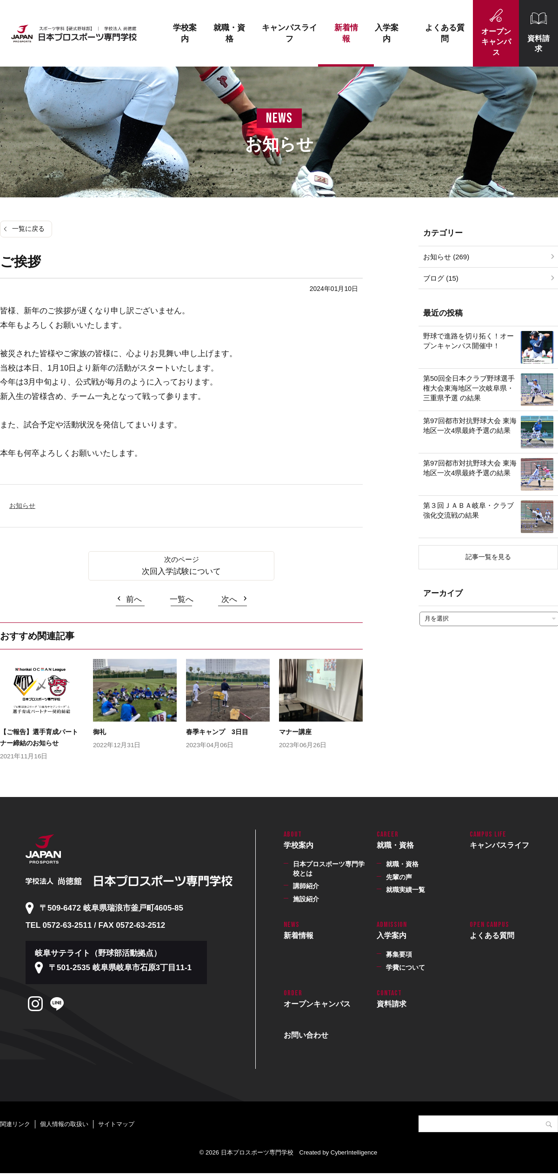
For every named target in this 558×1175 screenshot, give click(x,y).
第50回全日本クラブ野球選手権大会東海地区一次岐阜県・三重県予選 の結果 (469, 388)
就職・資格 (229, 33)
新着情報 (346, 33)
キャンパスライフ (289, 33)
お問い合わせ (306, 1035)
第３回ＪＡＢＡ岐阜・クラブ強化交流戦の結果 (468, 510)
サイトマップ (116, 1124)
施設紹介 (306, 899)
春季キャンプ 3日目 (217, 732)
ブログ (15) (440, 278)
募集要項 (399, 954)
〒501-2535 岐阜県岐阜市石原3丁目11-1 (120, 967)
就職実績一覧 (405, 889)
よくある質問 (445, 33)
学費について (405, 967)
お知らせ (22, 505)
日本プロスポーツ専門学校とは (329, 868)
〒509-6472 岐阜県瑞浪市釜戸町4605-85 (111, 908)
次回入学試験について (181, 571)
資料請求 (538, 43)
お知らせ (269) (446, 257)
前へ (134, 599)
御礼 (99, 732)
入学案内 (387, 33)
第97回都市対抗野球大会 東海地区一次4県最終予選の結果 (470, 425)
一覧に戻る (28, 228)
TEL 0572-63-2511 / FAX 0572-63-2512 (95, 925)
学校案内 (185, 33)
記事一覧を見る (488, 556)
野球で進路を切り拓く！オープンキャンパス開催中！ (468, 341)
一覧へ (181, 599)
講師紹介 (306, 886)
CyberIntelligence (354, 1152)
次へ (229, 599)
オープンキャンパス (496, 41)
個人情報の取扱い (64, 1124)
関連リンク (15, 1124)
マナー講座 (295, 732)
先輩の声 (399, 877)
